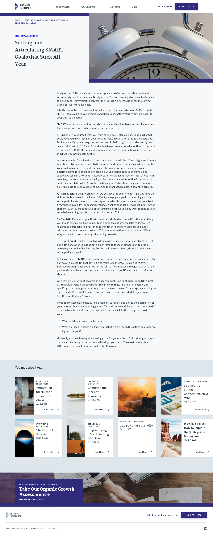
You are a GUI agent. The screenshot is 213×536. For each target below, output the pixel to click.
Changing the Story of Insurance (97, 392)
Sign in (42, 499)
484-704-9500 (194, 515)
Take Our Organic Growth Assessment (47, 492)
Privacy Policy (37, 528)
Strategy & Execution (26, 35)
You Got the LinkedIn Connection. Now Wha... (196, 392)
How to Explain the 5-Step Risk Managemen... (194, 432)
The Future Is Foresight (45, 432)
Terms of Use (51, 528)
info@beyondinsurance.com (162, 515)
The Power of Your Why (136, 426)
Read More (49, 409)
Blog (17, 20)
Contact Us (186, 6)
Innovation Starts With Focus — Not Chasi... (45, 394)
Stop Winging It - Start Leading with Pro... (99, 434)
